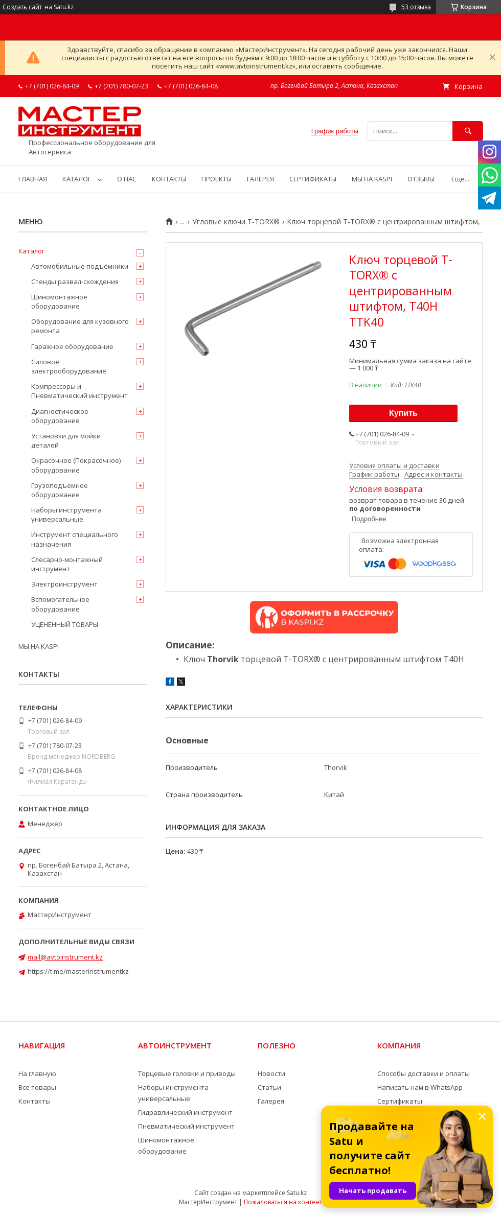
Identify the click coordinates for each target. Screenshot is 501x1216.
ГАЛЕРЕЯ (260, 178)
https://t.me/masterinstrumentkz (78, 971)
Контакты (34, 1101)
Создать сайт (22, 7)
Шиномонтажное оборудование (59, 301)
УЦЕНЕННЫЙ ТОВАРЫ (64, 624)
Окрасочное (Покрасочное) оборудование (76, 465)
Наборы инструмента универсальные (66, 514)
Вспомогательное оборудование (60, 604)
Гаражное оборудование (72, 346)
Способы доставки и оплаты (423, 1073)
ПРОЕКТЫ (216, 178)
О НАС (126, 178)
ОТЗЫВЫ (421, 178)
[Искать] (467, 131)
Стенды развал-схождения (75, 281)
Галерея (271, 1101)
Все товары (37, 1087)
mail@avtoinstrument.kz (65, 957)
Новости (271, 1073)
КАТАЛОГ (76, 178)
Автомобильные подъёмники (79, 266)
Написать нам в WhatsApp (420, 1087)
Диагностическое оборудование (59, 416)
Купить (403, 413)
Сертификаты (399, 1101)
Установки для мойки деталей (66, 440)
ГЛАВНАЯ (32, 178)
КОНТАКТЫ (169, 178)
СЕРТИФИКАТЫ (312, 178)
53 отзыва (416, 7)
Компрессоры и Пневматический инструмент (79, 391)
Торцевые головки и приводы (187, 1073)
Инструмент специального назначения (74, 539)
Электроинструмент (64, 584)
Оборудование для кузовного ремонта (80, 326)
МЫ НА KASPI (372, 178)
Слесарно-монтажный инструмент (67, 564)
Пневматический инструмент (186, 1126)
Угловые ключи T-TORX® (236, 222)
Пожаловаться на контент (283, 1202)
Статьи (269, 1087)
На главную (37, 1073)
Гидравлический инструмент (185, 1112)
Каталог (31, 250)
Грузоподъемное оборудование (59, 490)
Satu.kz (297, 1192)
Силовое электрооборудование (68, 366)
